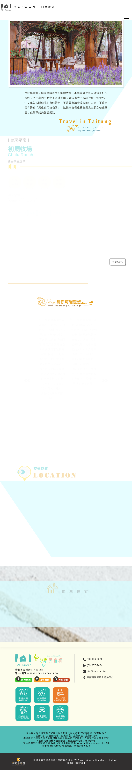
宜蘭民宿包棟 (46, 740)
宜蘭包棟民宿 (55, 738)
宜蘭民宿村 (91, 735)
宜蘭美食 (78, 735)
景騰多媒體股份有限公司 (36, 743)
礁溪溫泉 (28, 738)
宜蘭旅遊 (61, 740)
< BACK (117, 261)
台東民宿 (66, 735)
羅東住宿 (91, 738)
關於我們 (90, 740)
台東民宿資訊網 (83, 733)
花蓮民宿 (68, 733)
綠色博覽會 (42, 733)
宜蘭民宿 (99, 733)
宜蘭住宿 (55, 733)
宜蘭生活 (79, 738)
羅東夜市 (40, 738)
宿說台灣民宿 (75, 740)
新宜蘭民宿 (52, 735)
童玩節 (30, 733)
